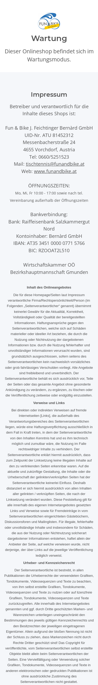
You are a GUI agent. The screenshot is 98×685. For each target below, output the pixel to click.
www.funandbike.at (55, 171)
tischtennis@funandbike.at (55, 163)
